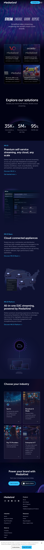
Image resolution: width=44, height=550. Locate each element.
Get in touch (14, 483)
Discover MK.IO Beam (12, 256)
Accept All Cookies (27, 547)
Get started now (10, 174)
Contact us (35, 2)
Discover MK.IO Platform (13, 324)
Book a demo (28, 483)
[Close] (41, 543)
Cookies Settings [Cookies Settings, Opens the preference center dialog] (16, 547)
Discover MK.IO (10, 171)
